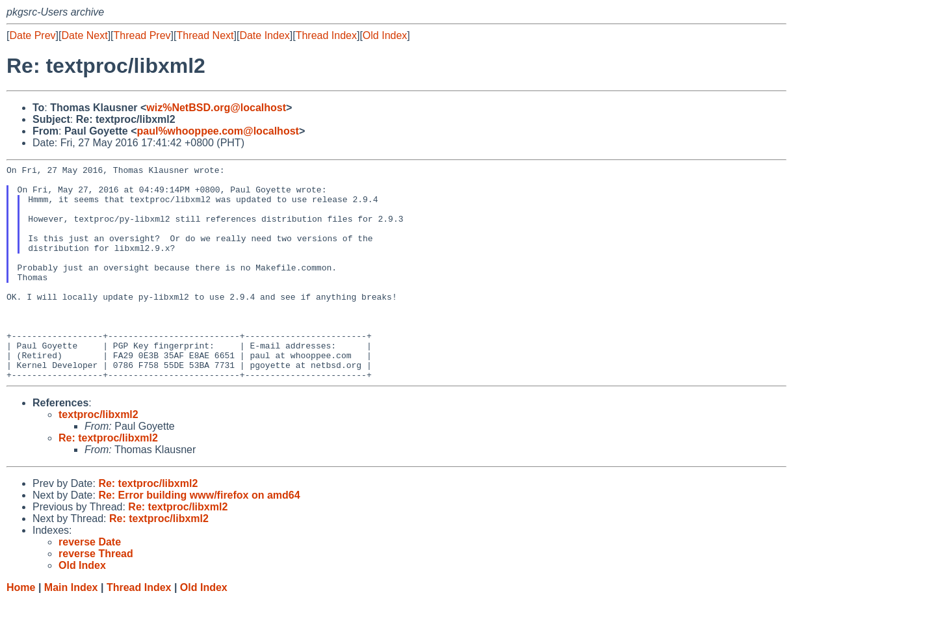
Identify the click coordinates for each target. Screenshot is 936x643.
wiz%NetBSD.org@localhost (216, 107)
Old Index (385, 35)
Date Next (84, 35)
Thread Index (326, 35)
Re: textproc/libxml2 (108, 480)
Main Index (71, 630)
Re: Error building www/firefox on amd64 (199, 538)
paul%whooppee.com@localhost (217, 131)
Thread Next (204, 35)
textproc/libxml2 (98, 457)
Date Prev (32, 35)
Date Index (264, 35)
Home (20, 630)
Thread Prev (142, 35)
